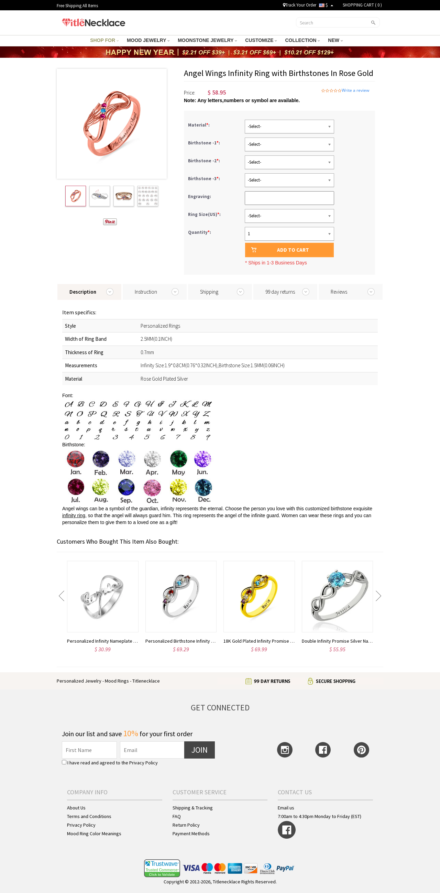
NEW (335, 40)
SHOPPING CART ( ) (362, 5)
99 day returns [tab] (280, 291)
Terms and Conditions (89, 816)
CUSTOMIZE (261, 40)
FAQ (177, 816)
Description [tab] (82, 291)
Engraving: (200, 196)
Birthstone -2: (204, 161)
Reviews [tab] (339, 291)
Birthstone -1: (204, 143)
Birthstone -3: (204, 179)
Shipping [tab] (209, 291)
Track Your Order (299, 5)
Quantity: (199, 232)
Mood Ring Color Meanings (94, 833)
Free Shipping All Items (77, 6)
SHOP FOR (104, 40)
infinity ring (73, 515)
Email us (286, 808)
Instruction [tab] (146, 291)
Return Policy (186, 825)
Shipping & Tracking (193, 808)
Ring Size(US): (205, 214)
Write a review (355, 90)
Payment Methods (191, 833)
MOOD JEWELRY (148, 40)
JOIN (199, 749)
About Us (76, 808)
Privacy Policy (143, 763)
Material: (199, 125)
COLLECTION (302, 40)
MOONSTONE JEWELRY (207, 40)
